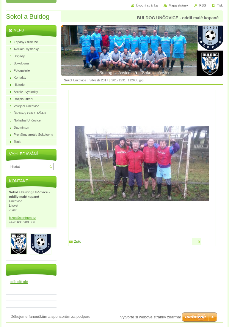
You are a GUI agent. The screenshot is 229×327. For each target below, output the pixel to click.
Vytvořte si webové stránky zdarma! (150, 317)
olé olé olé (19, 282)
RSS (202, 5)
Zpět (77, 241)
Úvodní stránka (147, 5)
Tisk (220, 5)
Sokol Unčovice (75, 80)
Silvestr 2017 (99, 80)
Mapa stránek (178, 5)
